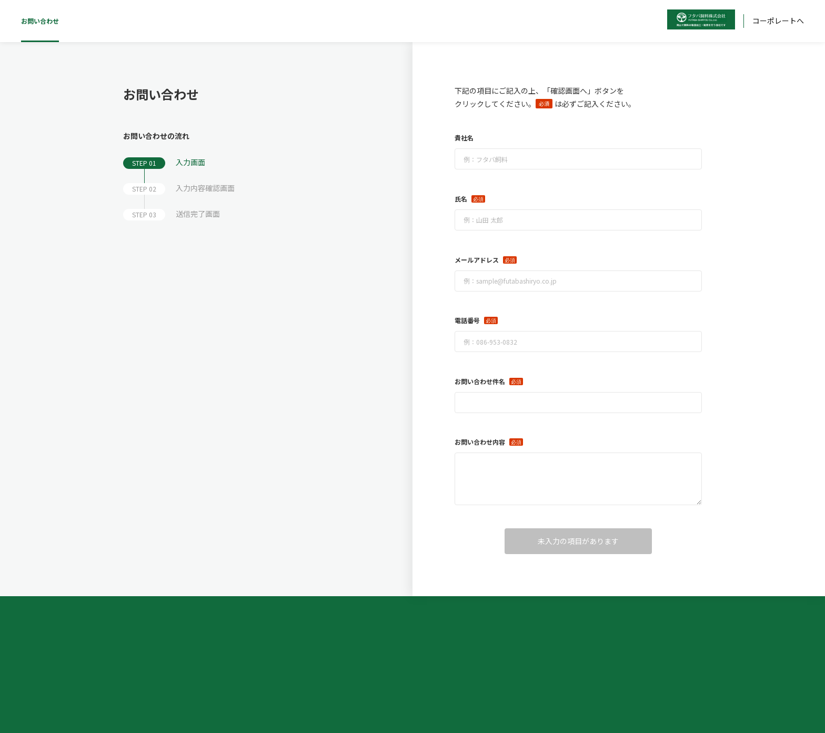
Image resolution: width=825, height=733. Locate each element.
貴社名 (464, 137)
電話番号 (467, 320)
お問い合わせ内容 (480, 441)
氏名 (461, 198)
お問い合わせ (40, 20)
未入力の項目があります (578, 541)
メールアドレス (477, 259)
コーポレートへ (778, 20)
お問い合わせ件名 (480, 381)
